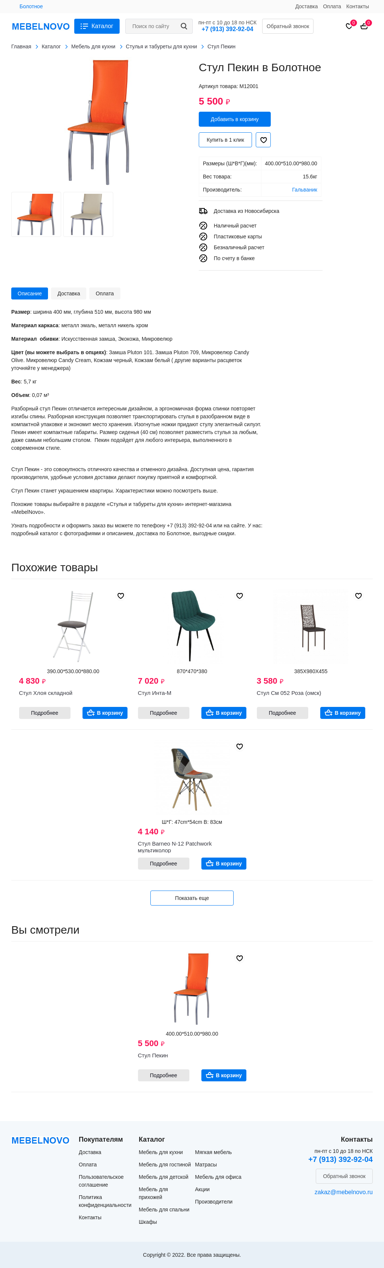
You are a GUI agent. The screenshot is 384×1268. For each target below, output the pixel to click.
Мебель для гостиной (165, 1165)
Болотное (31, 6)
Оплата (332, 6)
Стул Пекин (153, 1055)
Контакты (357, 6)
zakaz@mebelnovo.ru (344, 1192)
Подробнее (44, 713)
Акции (202, 1189)
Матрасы (206, 1165)
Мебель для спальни (164, 1210)
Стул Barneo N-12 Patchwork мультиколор (175, 846)
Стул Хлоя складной (46, 693)
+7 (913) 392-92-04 (227, 29)
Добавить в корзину (235, 119)
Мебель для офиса (218, 1177)
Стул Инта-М (155, 693)
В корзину (110, 713)
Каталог (102, 26)
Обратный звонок (288, 26)
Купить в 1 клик (225, 140)
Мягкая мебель (213, 1152)
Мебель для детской (163, 1177)
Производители (213, 1202)
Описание (30, 293)
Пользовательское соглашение (101, 1181)
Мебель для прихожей (153, 1193)
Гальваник (304, 190)
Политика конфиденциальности (105, 1201)
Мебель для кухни (161, 1152)
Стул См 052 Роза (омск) (289, 693)
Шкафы (148, 1222)
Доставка (306, 6)
